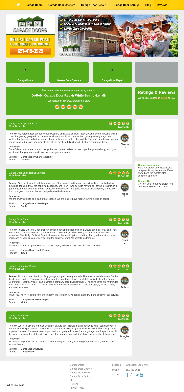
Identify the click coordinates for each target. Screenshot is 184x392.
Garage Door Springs (126, 5)
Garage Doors (34, 5)
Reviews (162, 5)
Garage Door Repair (94, 5)
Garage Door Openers (61, 5)
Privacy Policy (77, 388)
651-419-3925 (30, 51)
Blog (148, 5)
